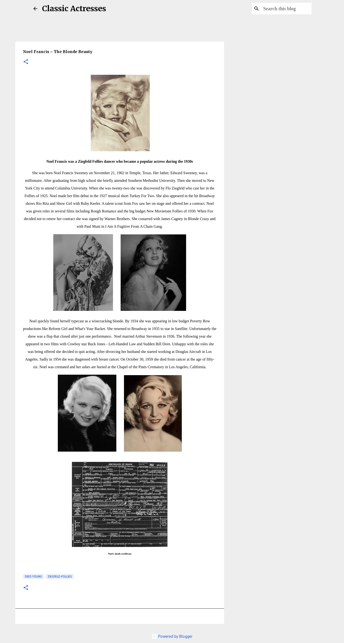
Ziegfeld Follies (60, 576)
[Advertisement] (252, 206)
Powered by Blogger (172, 636)
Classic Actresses (74, 8)
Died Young (33, 576)
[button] (26, 62)
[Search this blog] (286, 8)
